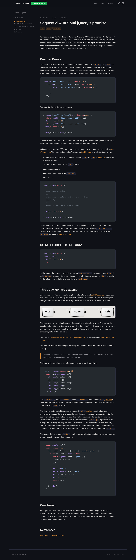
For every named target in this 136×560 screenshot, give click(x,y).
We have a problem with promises (52, 535)
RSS (122, 555)
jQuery (49, 28)
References (18, 32)
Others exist (101, 157)
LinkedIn (116, 555)
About (102, 3)
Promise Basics (19, 21)
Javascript (56, 28)
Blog (95, 3)
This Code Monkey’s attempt (24, 27)
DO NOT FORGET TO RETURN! (23, 24)
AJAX (42, 28)
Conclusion (18, 29)
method (109, 400)
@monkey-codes (107, 337)
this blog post (86, 152)
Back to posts (20, 13)
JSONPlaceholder (97, 295)
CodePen (45, 340)
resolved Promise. (64, 234)
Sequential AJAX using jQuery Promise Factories (68, 337)
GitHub (108, 555)
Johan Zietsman (20, 3)
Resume (110, 3)
